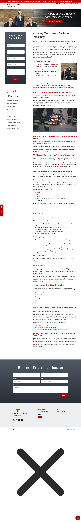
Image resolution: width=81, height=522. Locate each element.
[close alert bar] (71, 1)
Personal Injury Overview (13, 100)
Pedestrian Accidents (13, 113)
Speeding (37, 192)
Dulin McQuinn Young (39, 83)
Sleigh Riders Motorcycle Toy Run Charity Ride (45, 327)
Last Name (9, 49)
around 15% (36, 289)
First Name (9, 42)
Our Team (50, 6)
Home (40, 6)
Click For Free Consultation (53, 21)
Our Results (65, 6)
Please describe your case (13, 68)
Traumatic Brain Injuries (13, 122)
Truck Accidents (11, 125)
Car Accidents (11, 106)
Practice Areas (57, 6)
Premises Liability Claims (13, 116)
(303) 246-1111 (75, 4)
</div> (8, 517)
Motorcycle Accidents (13, 110)
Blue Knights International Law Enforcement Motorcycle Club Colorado (51, 329)
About (44, 6)
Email (8, 61)
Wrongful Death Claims (13, 128)
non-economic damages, (58, 166)
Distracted (37, 196)
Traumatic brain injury (40, 292)
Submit (16, 79)
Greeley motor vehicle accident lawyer (63, 279)
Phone (8, 55)
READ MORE (67, 1)
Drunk (36, 194)
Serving (72, 6)
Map (40, 417)
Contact (78, 6)
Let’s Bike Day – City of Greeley (42, 325)
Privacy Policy (16, 429)
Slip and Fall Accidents (13, 119)
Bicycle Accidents (12, 103)
